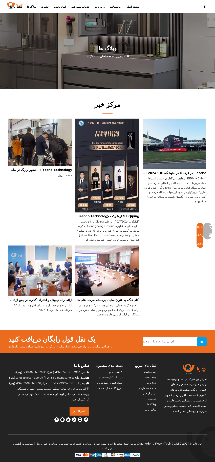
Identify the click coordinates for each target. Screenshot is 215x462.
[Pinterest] (56, 419)
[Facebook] (86, 419)
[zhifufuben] (107, 454)
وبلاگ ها (151, 404)
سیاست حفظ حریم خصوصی (75, 443)
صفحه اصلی (149, 372)
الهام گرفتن (149, 393)
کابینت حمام (116, 372)
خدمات (152, 398)
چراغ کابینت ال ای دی (110, 388)
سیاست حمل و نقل (46, 443)
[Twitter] (74, 419)
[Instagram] (62, 419)
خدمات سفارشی (147, 388)
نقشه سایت (99, 443)
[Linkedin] (80, 419)
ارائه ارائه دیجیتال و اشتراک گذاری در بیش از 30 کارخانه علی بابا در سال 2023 (40, 300)
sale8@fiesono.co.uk (65, 377)
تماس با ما (150, 409)
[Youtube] (68, 419)
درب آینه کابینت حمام (111, 377)
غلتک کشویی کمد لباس (110, 382)
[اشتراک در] (202, 341)
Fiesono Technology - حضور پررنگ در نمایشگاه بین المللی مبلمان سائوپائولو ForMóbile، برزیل (40, 170)
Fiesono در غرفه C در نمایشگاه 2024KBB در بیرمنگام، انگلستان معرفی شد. (174, 173)
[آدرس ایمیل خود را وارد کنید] (169, 341)
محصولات (150, 377)
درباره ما (151, 382)
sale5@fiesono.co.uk (29, 377)
